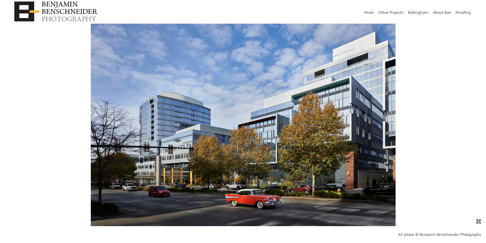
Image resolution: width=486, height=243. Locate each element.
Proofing (463, 12)
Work (369, 12)
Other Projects (391, 12)
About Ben (442, 12)
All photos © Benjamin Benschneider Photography (439, 235)
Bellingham (418, 12)
